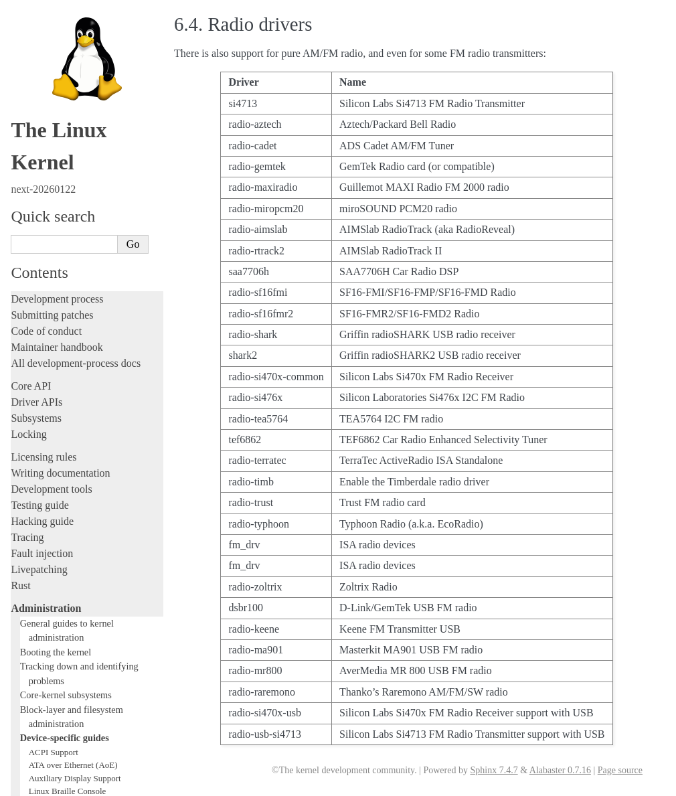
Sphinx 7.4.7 (493, 770)
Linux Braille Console (67, 231)
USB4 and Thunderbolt (69, 506)
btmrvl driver (52, 245)
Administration (46, 48)
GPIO (39, 297)
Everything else (50, 559)
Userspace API (42, 623)
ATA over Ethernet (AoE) (73, 205)
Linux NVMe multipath (70, 388)
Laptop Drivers (55, 323)
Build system (39, 574)
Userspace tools (44, 607)
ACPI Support (53, 192)
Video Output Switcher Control (83, 532)
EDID (39, 283)
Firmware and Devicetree (65, 661)
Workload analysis (55, 545)
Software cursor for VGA (73, 518)
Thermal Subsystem (63, 492)
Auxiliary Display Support (75, 219)
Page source (620, 770)
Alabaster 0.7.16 (560, 770)
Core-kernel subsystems (66, 135)
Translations (37, 730)
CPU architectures (50, 684)
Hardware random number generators (94, 310)
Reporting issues (46, 590)
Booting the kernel (55, 92)
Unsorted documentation (63, 707)
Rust (20, 25)
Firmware (31, 645)
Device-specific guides (64, 178)
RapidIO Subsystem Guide (75, 427)
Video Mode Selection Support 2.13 (91, 480)
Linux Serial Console (66, 466)
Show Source (39, 783)
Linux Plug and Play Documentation (92, 414)
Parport (41, 401)
